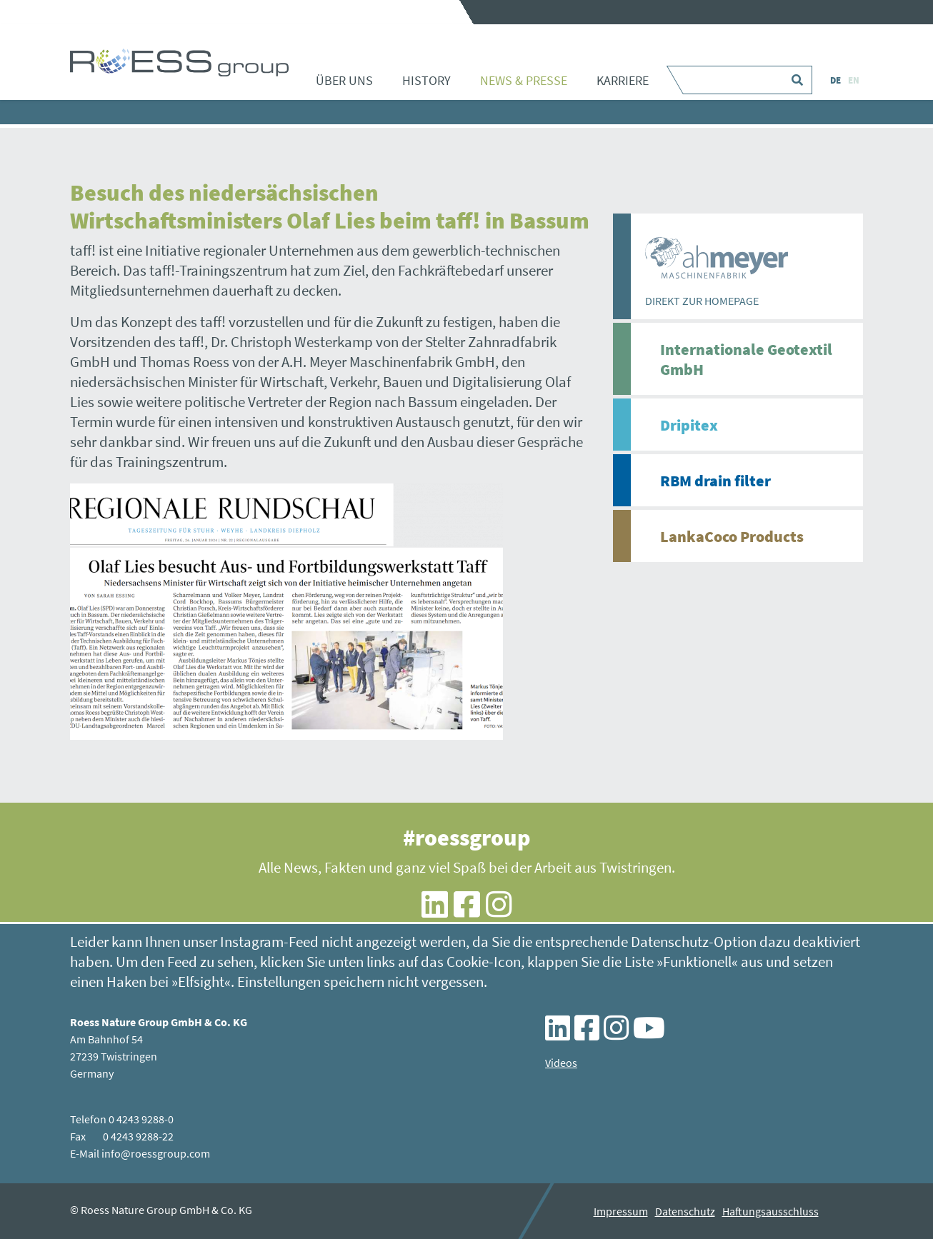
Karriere (623, 80)
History (426, 80)
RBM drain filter (715, 481)
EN (853, 80)
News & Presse (523, 80)
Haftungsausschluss (770, 1211)
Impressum (621, 1211)
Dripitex (689, 425)
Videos (561, 1062)
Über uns (344, 80)
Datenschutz (685, 1211)
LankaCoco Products (732, 536)
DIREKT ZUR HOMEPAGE (702, 301)
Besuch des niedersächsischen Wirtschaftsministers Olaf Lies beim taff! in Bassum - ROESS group (179, 62)
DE (835, 80)
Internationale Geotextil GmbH (746, 359)
